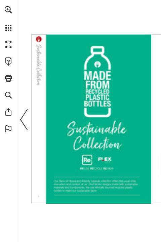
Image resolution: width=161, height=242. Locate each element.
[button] (8, 9)
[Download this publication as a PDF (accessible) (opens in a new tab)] (8, 61)
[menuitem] (8, 18)
